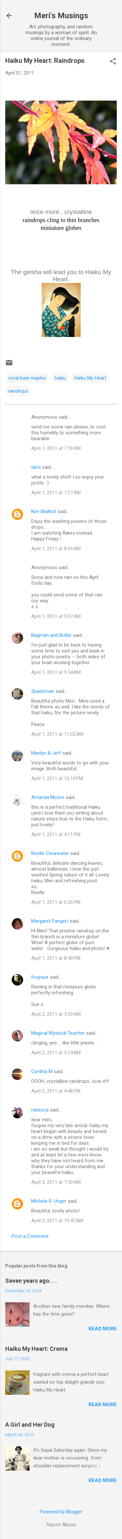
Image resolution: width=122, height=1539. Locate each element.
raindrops (18, 391)
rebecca (39, 1110)
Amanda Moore (47, 797)
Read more (102, 1329)
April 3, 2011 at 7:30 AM (56, 1182)
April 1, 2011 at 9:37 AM (56, 616)
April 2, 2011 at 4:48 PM (55, 1091)
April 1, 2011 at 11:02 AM (57, 734)
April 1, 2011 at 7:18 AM (56, 448)
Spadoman (42, 691)
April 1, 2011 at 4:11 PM (55, 834)
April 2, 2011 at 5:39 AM (56, 1014)
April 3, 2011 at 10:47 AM (57, 1221)
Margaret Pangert (49, 921)
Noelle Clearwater (50, 853)
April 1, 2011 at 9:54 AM (56, 672)
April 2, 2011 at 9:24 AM (56, 1053)
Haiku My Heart (90, 378)
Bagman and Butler (51, 635)
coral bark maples (27, 378)
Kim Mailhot (43, 511)
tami (36, 467)
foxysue (39, 977)
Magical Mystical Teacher (58, 1033)
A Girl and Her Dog (30, 1424)
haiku (60, 378)
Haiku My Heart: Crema (36, 1348)
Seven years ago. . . (31, 1280)
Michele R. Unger (48, 1201)
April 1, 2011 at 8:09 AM (56, 549)
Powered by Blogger (61, 1512)
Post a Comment (30, 1236)
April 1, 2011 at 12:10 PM (57, 778)
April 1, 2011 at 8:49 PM (55, 958)
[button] (113, 61)
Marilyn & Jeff (46, 753)
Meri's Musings (61, 15)
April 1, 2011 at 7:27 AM (56, 493)
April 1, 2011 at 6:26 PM (55, 902)
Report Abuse (61, 1525)
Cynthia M (41, 1071)
